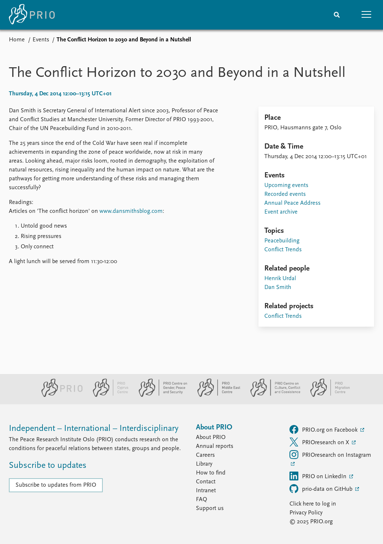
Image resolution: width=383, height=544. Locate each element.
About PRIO (211, 438)
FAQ (201, 500)
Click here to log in (312, 504)
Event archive (281, 212)
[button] (366, 15)
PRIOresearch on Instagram (330, 454)
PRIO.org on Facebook (324, 429)
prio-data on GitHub (321, 488)
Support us (210, 508)
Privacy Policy (305, 513)
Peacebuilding (281, 241)
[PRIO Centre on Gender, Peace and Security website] (160, 395)
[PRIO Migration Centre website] (326, 395)
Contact (206, 482)
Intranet (206, 491)
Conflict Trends (283, 250)
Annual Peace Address (292, 203)
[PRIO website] (59, 395)
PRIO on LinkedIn (318, 476)
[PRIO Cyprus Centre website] (108, 395)
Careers (205, 455)
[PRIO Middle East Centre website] (215, 395)
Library (204, 464)
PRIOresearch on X (319, 442)
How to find (211, 473)
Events (41, 40)
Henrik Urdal (280, 279)
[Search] (337, 15)
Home (17, 40)
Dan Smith (277, 287)
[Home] (32, 14)
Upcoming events (286, 185)
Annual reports (214, 446)
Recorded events (285, 194)
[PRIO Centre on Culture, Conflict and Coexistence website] (272, 395)
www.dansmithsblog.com (131, 211)
